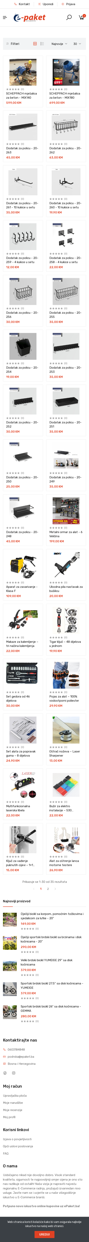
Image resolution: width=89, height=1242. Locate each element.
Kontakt (22, 4)
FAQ (5, 1153)
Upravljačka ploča (15, 1095)
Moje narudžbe (13, 1103)
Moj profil (9, 1117)
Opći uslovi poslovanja (18, 1146)
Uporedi (45, 4)
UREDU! (44, 1234)
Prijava (68, 4)
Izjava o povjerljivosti (17, 1139)
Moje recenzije (12, 1110)
